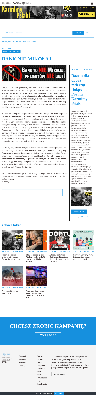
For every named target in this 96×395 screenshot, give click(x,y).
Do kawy (22, 362)
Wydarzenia (14, 51)
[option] (34, 73)
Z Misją (21, 365)
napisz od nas (59, 374)
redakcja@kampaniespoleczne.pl (71, 359)
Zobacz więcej (79, 212)
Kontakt (40, 356)
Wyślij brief (48, 335)
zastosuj (78, 33)
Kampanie (23, 356)
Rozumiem (58, 393)
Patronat (40, 359)
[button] (92, 3)
